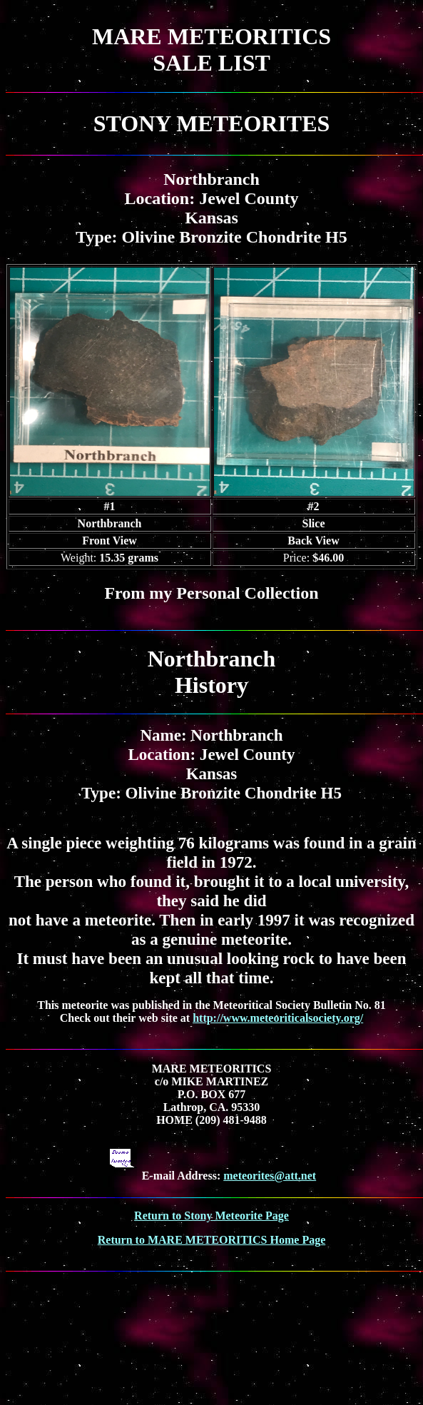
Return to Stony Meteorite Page (211, 1215)
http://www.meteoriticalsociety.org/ (278, 1018)
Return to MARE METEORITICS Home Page (212, 1240)
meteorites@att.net (269, 1176)
